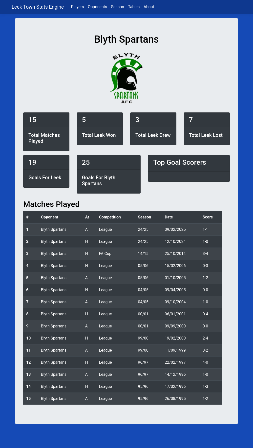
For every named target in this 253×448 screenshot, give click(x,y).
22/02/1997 (175, 362)
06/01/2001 (175, 314)
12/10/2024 (175, 241)
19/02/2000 (175, 338)
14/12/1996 (175, 374)
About (149, 6)
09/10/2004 (175, 302)
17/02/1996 (175, 386)
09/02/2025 (175, 229)
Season (117, 6)
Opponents (97, 6)
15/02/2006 (175, 265)
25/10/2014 (175, 253)
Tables (134, 6)
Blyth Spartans (53, 229)
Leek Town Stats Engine (38, 7)
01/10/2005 (175, 277)
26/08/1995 (175, 398)
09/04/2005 (175, 289)
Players (77, 6)
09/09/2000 (175, 326)
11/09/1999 (175, 350)
